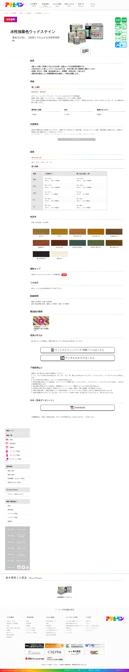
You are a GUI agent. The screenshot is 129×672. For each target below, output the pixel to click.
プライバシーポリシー (92, 628)
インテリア (69, 632)
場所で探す (11, 471)
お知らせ (81, 3)
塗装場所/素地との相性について (74, 625)
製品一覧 (9, 435)
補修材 (12, 447)
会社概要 (34, 3)
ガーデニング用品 (15, 459)
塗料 (11, 439)
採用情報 (9, 637)
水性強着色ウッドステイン (64, 591)
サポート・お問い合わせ (92, 625)
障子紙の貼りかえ (51, 632)
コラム (93, 3)
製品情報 (45, 3)
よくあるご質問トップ (72, 621)
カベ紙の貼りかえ (51, 628)
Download (77, 407)
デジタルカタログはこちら (77, 358)
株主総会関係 (10, 635)
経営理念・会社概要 (12, 623)
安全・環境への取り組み (13, 628)
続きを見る (76, 139)
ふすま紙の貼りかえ (51, 630)
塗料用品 (10, 510)
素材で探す (11, 474)
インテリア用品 (15, 451)
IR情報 (8, 630)
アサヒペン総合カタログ (15, 494)
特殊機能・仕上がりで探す (16, 478)
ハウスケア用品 (13, 517)
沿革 (8, 625)
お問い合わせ (69, 3)
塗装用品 (13, 443)
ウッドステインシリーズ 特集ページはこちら (77, 350)
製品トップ (10, 430)
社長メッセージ (11, 621)
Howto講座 (57, 3)
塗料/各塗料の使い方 (71, 623)
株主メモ (9, 632)
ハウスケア (69, 630)
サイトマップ (89, 630)
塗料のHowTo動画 (51, 635)
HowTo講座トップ (51, 621)
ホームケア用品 (15, 455)
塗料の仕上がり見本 (14, 482)
